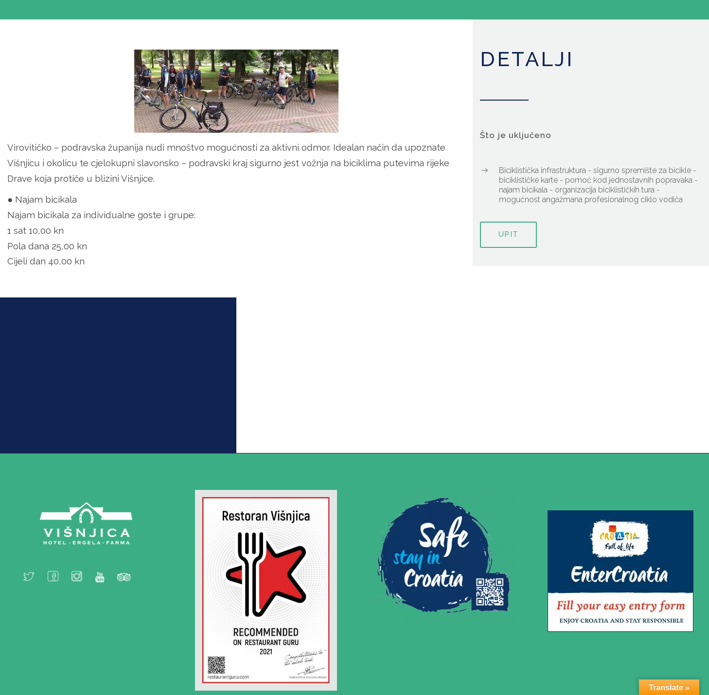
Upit (508, 234)
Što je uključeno (515, 135)
